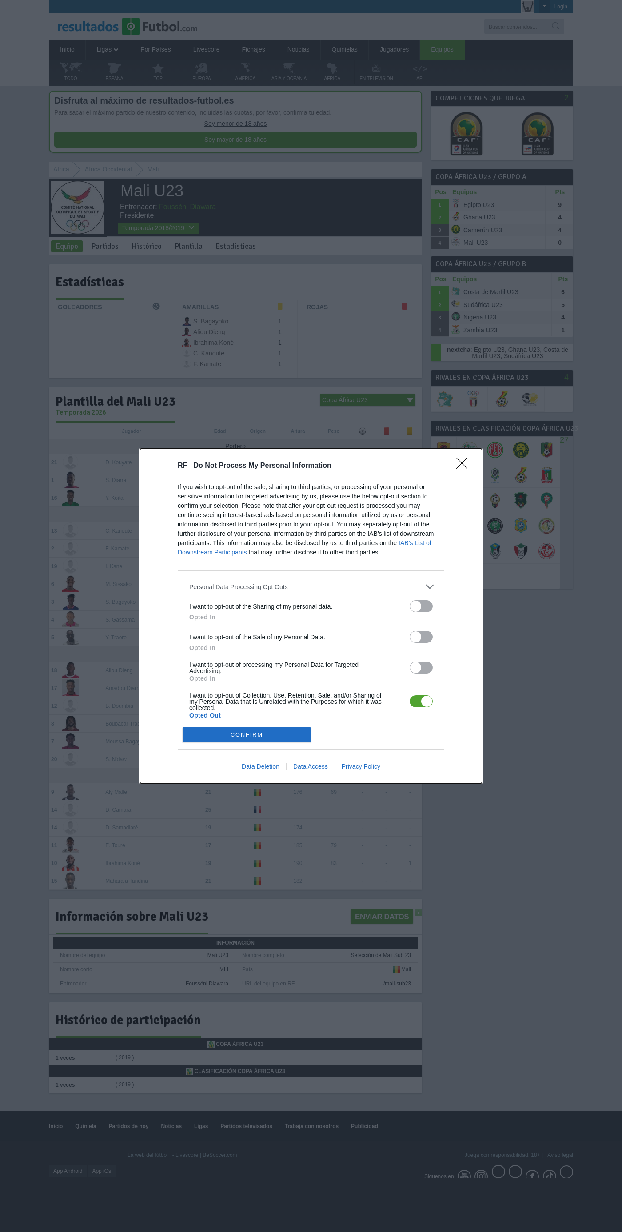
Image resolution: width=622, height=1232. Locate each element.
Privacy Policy (361, 766)
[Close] (464, 466)
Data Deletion (260, 766)
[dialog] (311, 616)
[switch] (421, 606)
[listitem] (311, 586)
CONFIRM (246, 734)
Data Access (310, 766)
